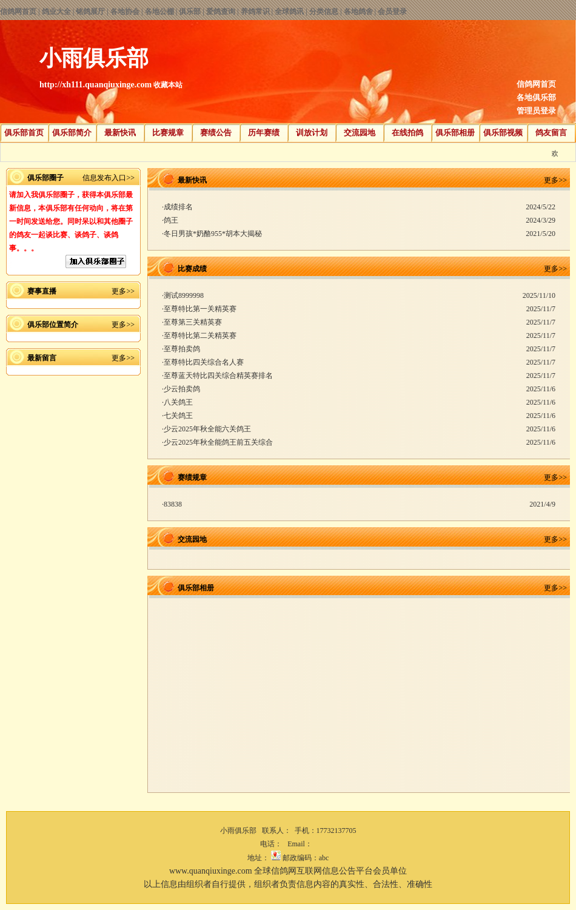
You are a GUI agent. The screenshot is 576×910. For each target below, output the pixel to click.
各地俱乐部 (536, 97)
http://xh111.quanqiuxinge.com (95, 84)
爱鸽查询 (220, 11)
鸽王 (171, 220)
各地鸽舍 (358, 11)
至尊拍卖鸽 (182, 349)
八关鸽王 (178, 402)
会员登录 (392, 11)
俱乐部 (190, 11)
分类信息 (323, 11)
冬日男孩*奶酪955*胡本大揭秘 (213, 233)
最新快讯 (120, 132)
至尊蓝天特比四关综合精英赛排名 (218, 375)
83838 (173, 504)
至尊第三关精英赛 (193, 322)
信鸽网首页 (18, 11)
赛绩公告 (216, 132)
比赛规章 (168, 132)
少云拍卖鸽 (182, 389)
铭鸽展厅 (90, 11)
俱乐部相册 (455, 132)
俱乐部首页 (24, 132)
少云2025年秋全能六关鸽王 (207, 429)
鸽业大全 (56, 11)
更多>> (123, 291)
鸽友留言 (551, 132)
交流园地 (359, 132)
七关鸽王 (178, 415)
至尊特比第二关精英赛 (200, 335)
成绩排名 (178, 207)
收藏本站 (168, 85)
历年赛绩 (264, 132)
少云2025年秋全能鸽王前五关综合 (218, 442)
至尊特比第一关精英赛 (200, 309)
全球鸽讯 (289, 11)
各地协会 (124, 11)
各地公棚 (159, 11)
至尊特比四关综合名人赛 (204, 362)
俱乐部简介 (72, 132)
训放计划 (311, 132)
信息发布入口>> (108, 178)
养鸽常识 (255, 11)
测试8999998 (184, 295)
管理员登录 (536, 110)
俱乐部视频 (503, 132)
